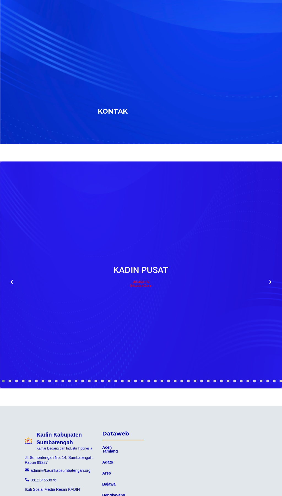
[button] (3, 381)
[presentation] (11, 281)
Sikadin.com (141, 286)
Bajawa (108, 484)
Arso (106, 473)
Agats (107, 462)
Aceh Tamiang (110, 449)
